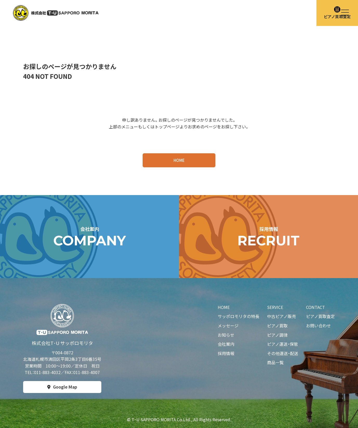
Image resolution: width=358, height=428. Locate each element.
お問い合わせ (318, 325)
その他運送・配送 (282, 353)
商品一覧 (275, 362)
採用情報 (226, 353)
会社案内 (226, 344)
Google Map (65, 387)
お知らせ (226, 335)
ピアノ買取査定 (320, 316)
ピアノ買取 (277, 325)
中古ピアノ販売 (281, 316)
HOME (179, 160)
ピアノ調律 (277, 335)
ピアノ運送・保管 (282, 344)
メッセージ (228, 325)
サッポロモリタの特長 (238, 316)
